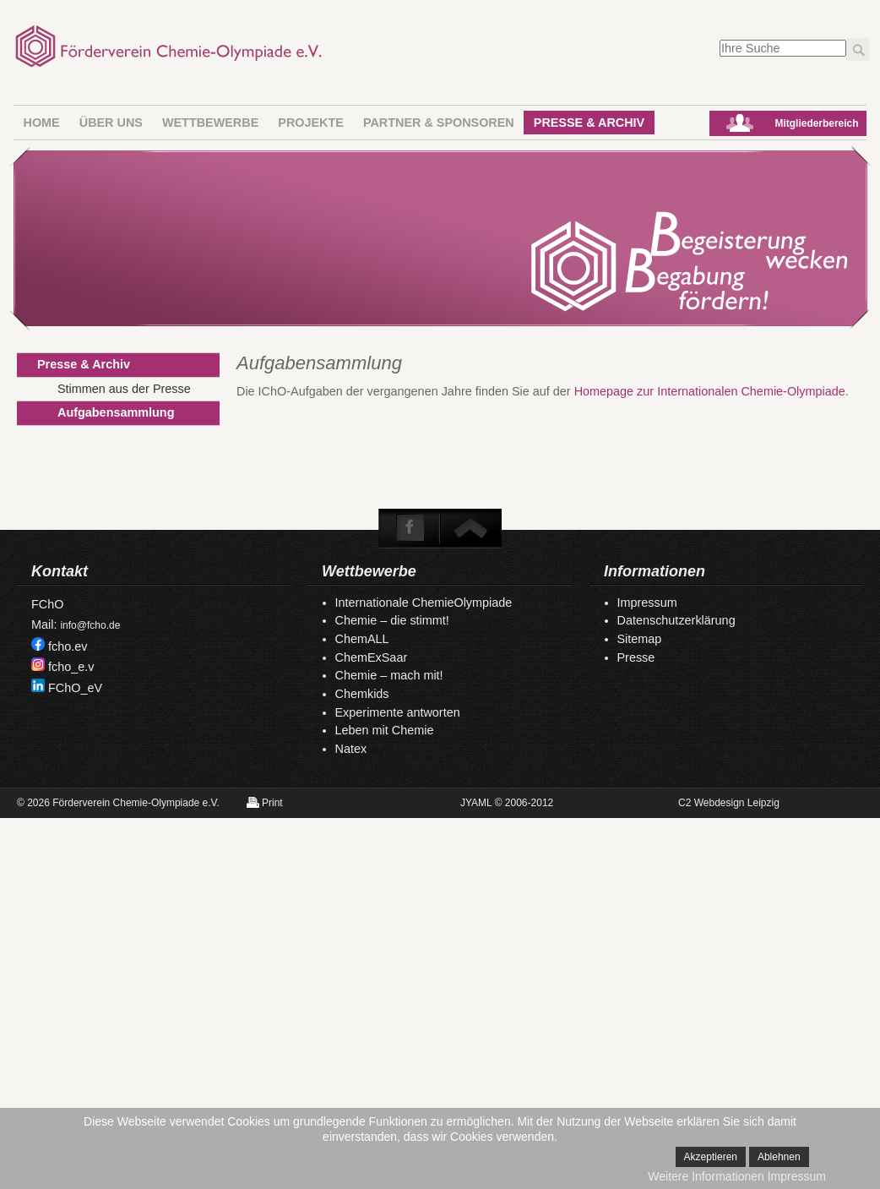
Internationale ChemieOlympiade (424, 602)
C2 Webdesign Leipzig (729, 803)
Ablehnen (779, 1157)
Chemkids (362, 694)
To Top (469, 528)
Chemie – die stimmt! (392, 620)
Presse (636, 657)
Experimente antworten (397, 712)
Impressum (647, 602)
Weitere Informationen (705, 1176)
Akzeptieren (710, 1157)
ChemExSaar (371, 657)
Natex (351, 748)
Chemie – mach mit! (389, 675)
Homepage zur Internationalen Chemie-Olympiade (709, 391)
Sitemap (639, 639)
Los (858, 49)
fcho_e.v (71, 667)
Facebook (410, 528)
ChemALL (362, 639)
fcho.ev (67, 646)
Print (272, 803)
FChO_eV (75, 688)
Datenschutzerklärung (676, 620)
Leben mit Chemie (384, 730)
